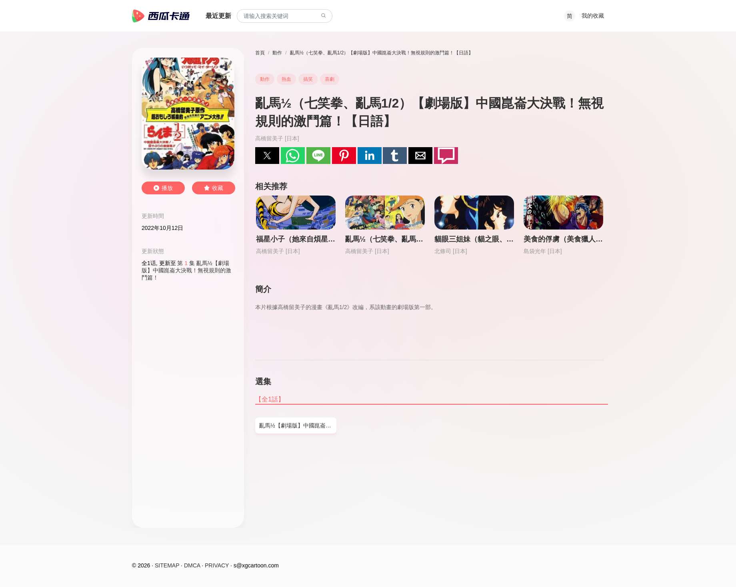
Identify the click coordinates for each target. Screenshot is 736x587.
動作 (277, 53)
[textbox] (284, 16)
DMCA (192, 565)
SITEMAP (167, 565)
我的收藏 (593, 15)
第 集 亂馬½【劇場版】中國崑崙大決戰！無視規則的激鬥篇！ (186, 270)
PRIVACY (217, 565)
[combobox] (284, 16)
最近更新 (218, 15)
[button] (267, 155)
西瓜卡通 (161, 16)
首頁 (260, 53)
